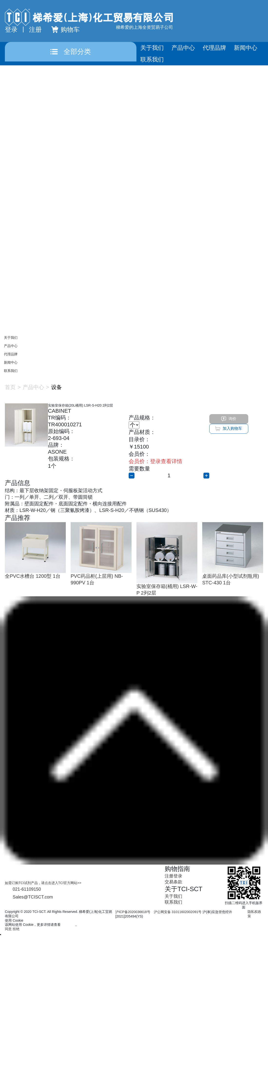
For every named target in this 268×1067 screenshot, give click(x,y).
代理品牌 (214, 47)
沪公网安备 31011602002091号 (178, 912)
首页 (10, 387)
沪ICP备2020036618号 (132, 912)
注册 (35, 29)
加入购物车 (228, 428)
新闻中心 (245, 47)
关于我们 (152, 47)
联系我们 (152, 59)
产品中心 (183, 47)
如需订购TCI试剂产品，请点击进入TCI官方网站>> (43, 883)
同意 (8, 929)
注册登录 (173, 876)
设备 (56, 387)
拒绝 (16, 929)
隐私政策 (68, 925)
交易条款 (173, 881)
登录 (11, 29)
